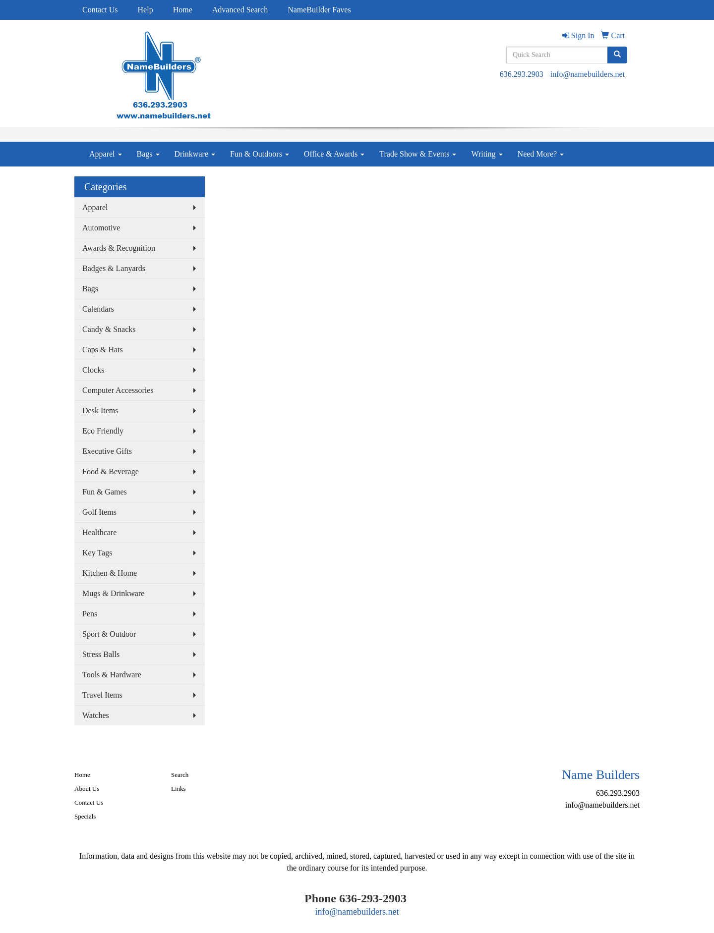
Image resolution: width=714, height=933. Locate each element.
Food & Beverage (110, 471)
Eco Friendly (102, 431)
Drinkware (195, 154)
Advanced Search (240, 9)
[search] (617, 55)
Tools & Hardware (111, 674)
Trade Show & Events (417, 154)
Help (145, 9)
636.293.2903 (521, 74)
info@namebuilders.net (587, 74)
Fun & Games (104, 492)
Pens (89, 613)
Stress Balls (100, 654)
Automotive (101, 227)
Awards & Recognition (118, 248)
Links (178, 788)
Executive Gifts (107, 451)
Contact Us (100, 9)
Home (182, 9)
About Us (86, 788)
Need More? (541, 154)
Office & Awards (334, 154)
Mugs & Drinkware (113, 593)
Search (179, 774)
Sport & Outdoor (109, 634)
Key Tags (97, 553)
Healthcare (99, 532)
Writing (486, 154)
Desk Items (100, 410)
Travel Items (102, 695)
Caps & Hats (102, 349)
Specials (85, 816)
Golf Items (99, 512)
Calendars (98, 309)
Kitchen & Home (109, 573)
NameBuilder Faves (319, 9)
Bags (148, 154)
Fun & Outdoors (259, 154)
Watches (95, 715)
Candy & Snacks (109, 329)
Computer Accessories (118, 390)
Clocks (93, 370)
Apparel (105, 154)
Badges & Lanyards (113, 268)
